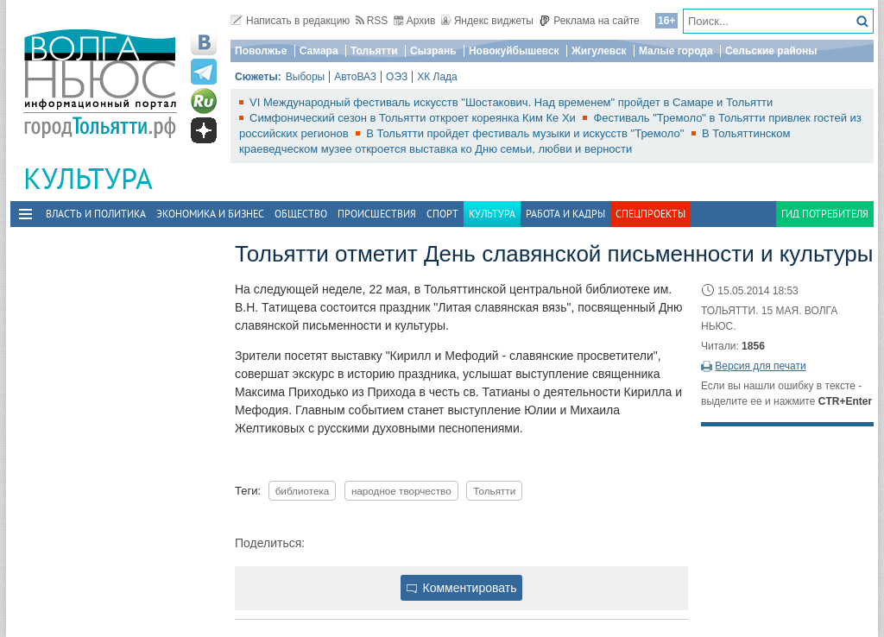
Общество (301, 213)
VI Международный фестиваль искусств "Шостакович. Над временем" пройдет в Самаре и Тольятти (511, 102)
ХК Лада (437, 77)
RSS (372, 21)
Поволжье (261, 51)
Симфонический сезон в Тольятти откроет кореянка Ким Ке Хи (413, 117)
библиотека (302, 490)
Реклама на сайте (589, 21)
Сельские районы (771, 51)
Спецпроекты (650, 213)
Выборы (305, 77)
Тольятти (374, 51)
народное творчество (401, 490)
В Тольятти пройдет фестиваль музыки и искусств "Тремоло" (526, 133)
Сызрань (433, 51)
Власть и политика (96, 213)
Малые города (676, 51)
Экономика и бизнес (210, 213)
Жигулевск (599, 51)
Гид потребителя (824, 213)
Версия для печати (760, 366)
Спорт (442, 213)
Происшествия (377, 213)
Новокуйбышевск (514, 51)
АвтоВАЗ (355, 77)
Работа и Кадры (565, 213)
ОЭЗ (396, 77)
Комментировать (462, 588)
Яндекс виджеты (487, 21)
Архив (415, 21)
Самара (319, 51)
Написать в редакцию (290, 21)
